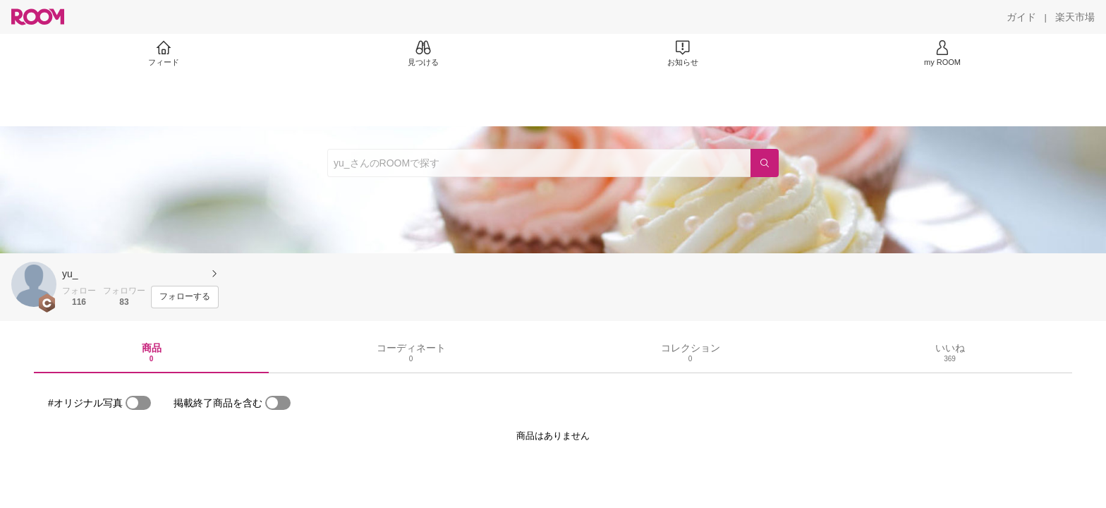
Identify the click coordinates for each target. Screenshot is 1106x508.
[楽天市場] (1075, 17)
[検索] (764, 163)
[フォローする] (185, 297)
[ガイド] (1021, 17)
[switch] (138, 403)
